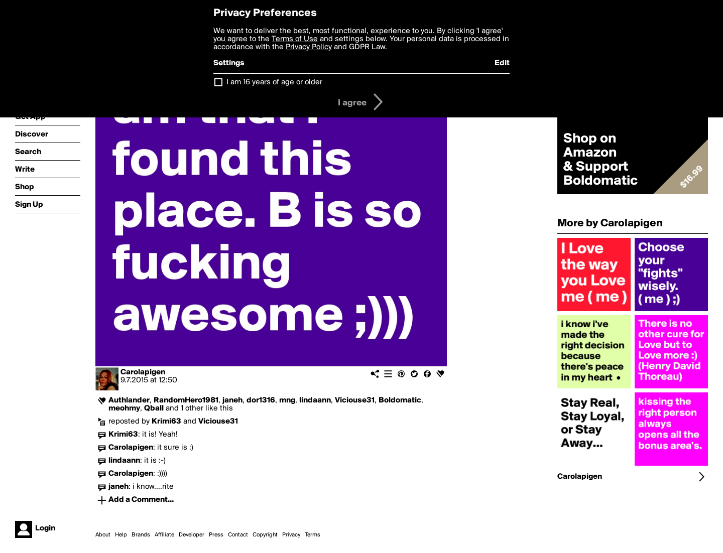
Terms (312, 535)
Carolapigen (142, 372)
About (102, 535)
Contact (238, 535)
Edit (502, 63)
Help (121, 535)
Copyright (265, 535)
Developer (191, 535)
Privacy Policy (309, 47)
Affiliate (164, 535)
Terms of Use (295, 39)
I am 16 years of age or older (274, 82)
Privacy (291, 535)
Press (216, 535)
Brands (141, 535)
